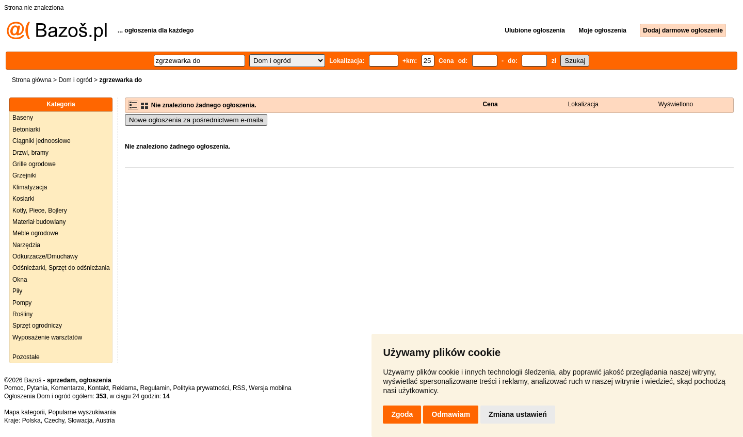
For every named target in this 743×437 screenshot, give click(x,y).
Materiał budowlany (39, 221)
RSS (239, 388)
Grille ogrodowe (34, 164)
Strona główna (32, 80)
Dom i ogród (75, 80)
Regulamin (155, 388)
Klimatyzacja (29, 187)
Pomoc (13, 388)
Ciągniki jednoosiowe (41, 140)
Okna (19, 279)
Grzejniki (24, 175)
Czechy (54, 420)
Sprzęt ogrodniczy (37, 325)
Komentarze (68, 388)
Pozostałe (26, 357)
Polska (31, 420)
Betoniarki (26, 129)
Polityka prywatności (201, 388)
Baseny (22, 117)
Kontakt (98, 388)
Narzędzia (26, 245)
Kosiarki (23, 198)
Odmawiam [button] (450, 414)
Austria (105, 420)
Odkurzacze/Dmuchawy (45, 256)
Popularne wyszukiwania (82, 412)
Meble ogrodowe (35, 233)
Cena (489, 104)
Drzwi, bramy (30, 152)
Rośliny (22, 314)
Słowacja (80, 420)
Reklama (124, 388)
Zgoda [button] (402, 414)
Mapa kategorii (24, 412)
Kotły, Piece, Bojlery (39, 210)
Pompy (21, 302)
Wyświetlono (675, 104)
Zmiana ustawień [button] (518, 414)
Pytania (37, 388)
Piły (17, 291)
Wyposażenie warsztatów (47, 337)
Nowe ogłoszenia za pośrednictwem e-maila (196, 120)
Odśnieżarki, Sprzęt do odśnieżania (61, 267)
